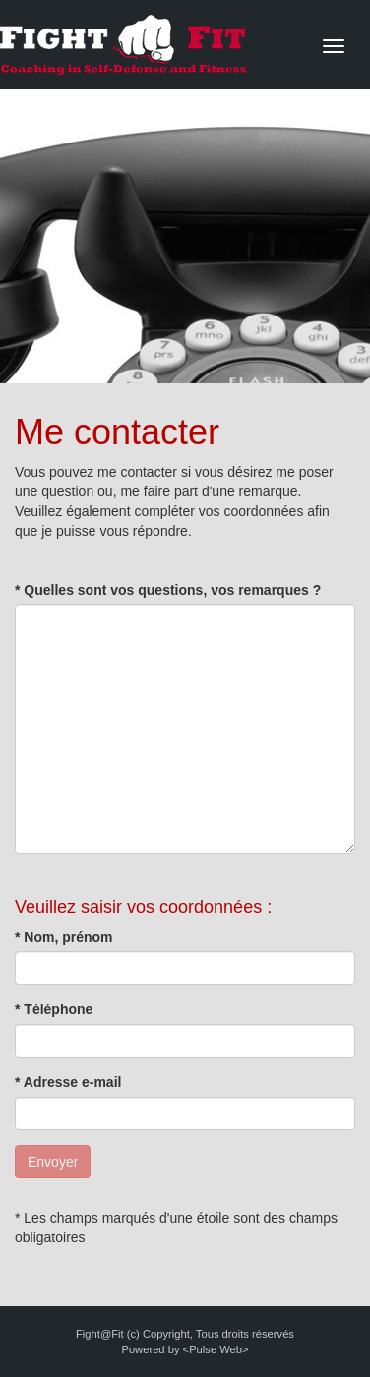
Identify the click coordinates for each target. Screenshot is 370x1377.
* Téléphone (53, 1009)
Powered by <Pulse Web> (184, 1349)
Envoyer (53, 1162)
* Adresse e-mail (68, 1082)
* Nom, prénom (64, 937)
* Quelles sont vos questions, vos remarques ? (168, 590)
